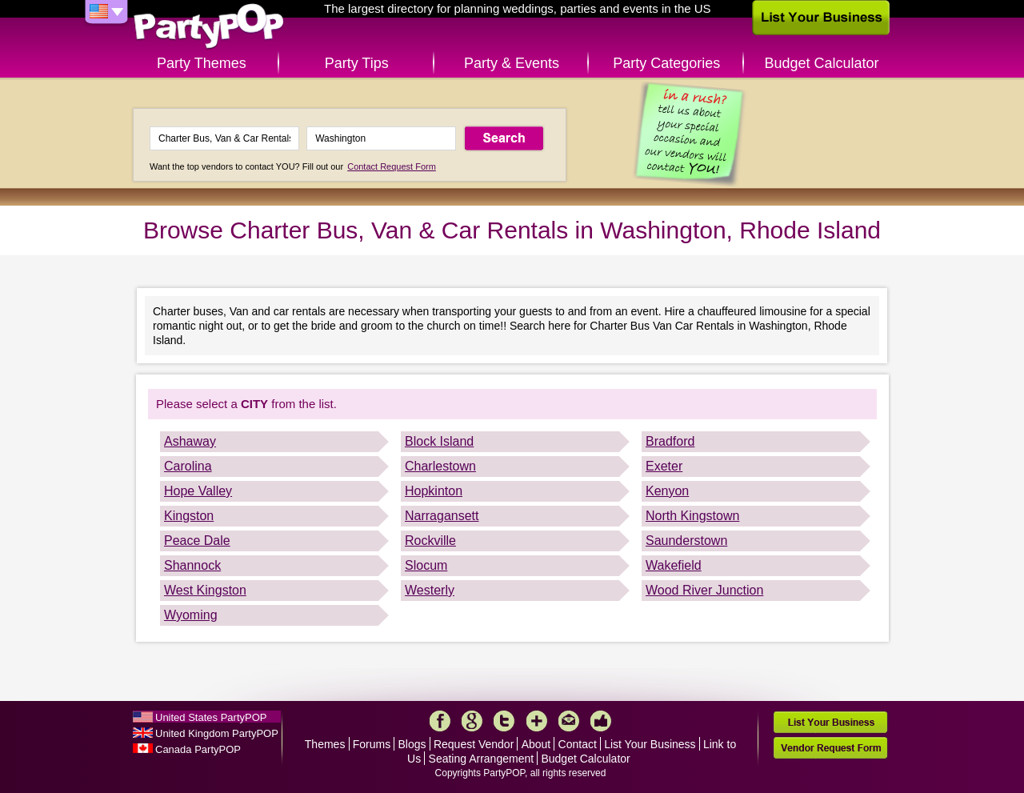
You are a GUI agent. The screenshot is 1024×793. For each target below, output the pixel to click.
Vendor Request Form (830, 747)
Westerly (429, 590)
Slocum (426, 565)
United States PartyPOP (210, 717)
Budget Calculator (822, 63)
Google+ (472, 721)
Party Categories (666, 63)
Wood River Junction (704, 590)
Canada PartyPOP (198, 749)
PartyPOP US (209, 26)
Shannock (192, 565)
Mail (568, 721)
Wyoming (191, 615)
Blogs (412, 744)
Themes (325, 744)
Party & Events (511, 63)
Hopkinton (433, 491)
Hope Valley (198, 491)
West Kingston (205, 590)
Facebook (440, 721)
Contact (577, 744)
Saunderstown (686, 540)
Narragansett (442, 516)
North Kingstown (692, 516)
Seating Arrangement (481, 758)
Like (600, 721)
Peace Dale (197, 540)
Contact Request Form (391, 166)
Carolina (188, 466)
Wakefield (674, 565)
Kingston (189, 516)
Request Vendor (474, 744)
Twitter (504, 721)
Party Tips (357, 63)
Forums (371, 744)
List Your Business (649, 744)
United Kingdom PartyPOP (216, 733)
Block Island (439, 441)
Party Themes (201, 63)
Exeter (664, 466)
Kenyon (667, 491)
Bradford (670, 441)
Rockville (430, 540)
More (536, 721)
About (536, 744)
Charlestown (440, 466)
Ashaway (190, 441)
